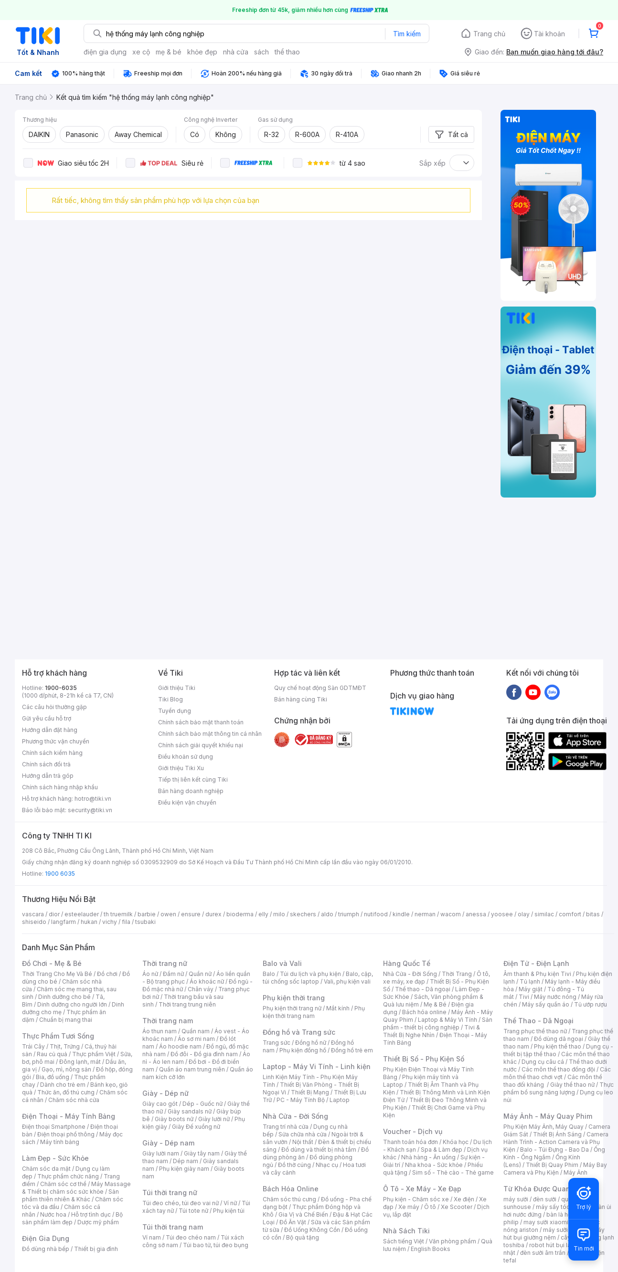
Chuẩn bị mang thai (65, 1019)
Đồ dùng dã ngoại (558, 1038)
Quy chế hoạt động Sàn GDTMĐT (320, 687)
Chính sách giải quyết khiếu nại (200, 745)
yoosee (502, 914)
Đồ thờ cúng (294, 1164)
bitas (593, 914)
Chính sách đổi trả (46, 764)
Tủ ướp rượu (590, 1004)
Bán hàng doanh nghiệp (191, 791)
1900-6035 (61, 687)
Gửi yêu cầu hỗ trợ (46, 718)
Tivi (524, 996)
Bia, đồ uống (52, 1077)
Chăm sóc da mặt (46, 1168)
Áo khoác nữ (207, 981)
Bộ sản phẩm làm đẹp (72, 1218)
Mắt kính (338, 1008)
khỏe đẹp (202, 52)
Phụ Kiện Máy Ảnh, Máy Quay (543, 1126)
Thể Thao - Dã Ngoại (538, 1021)
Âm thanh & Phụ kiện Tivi (537, 973)
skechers (303, 914)
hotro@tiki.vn (93, 798)
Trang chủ (489, 34)
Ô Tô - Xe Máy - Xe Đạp (422, 1189)
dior (54, 914)
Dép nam (185, 1161)
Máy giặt (531, 989)
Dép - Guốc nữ (202, 1103)
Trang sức (276, 1042)
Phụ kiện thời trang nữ (292, 1008)
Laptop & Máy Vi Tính (447, 1019)
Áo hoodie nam (180, 1046)
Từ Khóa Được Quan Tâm (544, 1189)
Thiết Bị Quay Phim (552, 1164)
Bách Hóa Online (291, 1189)
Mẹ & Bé (435, 1004)
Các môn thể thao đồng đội (558, 1069)
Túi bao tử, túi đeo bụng (215, 1245)
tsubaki (145, 921)
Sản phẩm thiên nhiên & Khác (70, 1195)
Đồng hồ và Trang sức (299, 1032)
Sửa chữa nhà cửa (302, 1134)
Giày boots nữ (174, 1119)
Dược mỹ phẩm (98, 1222)
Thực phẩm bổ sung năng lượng (558, 1088)
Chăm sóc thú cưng (289, 1199)
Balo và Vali (282, 963)
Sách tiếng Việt (403, 1241)
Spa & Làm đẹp (441, 1149)
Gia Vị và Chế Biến (303, 1214)
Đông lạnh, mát (80, 1061)
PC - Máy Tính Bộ (301, 1099)
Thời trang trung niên (187, 1004)
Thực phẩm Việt (94, 1054)
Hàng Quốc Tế (406, 963)
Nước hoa (53, 1214)
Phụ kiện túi (229, 1210)
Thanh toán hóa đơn (410, 1141)
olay (524, 914)
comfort (570, 914)
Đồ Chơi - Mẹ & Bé (52, 963)
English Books (430, 1248)
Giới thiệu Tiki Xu (181, 768)
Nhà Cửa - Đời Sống (295, 1116)
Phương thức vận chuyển (55, 741)
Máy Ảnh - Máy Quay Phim (547, 1116)
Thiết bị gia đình (96, 1248)
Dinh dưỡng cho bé (64, 996)
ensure (191, 914)
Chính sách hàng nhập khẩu (60, 787)
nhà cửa (235, 52)
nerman (425, 914)
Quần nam (195, 1031)
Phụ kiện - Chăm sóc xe (416, 1199)
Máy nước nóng (555, 996)
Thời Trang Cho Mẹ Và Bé (57, 973)
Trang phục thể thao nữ (535, 1031)
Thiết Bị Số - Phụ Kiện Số (423, 1059)
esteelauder (81, 914)
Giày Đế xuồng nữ (196, 1126)
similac (544, 914)
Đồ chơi (107, 973)
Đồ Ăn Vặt (292, 1222)
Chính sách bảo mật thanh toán (201, 722)
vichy (109, 921)
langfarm (63, 921)
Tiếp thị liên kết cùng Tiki (193, 779)
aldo (327, 914)
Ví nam (151, 1237)
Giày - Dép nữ (165, 1093)
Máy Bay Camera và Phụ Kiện (555, 1168)
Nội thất (302, 1141)
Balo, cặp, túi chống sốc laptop (318, 977)
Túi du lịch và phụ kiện (310, 973)
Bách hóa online (424, 1012)
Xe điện (464, 1199)
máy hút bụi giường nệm (554, 1233)
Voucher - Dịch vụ (412, 1131)
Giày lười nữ (214, 1119)
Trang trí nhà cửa (286, 1126)
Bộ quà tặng (302, 1237)
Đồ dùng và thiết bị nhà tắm (318, 1149)
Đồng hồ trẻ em (352, 1050)
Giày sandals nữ (190, 1111)
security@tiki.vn (90, 810)
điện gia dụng (105, 52)
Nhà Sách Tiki (406, 1231)
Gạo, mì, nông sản (66, 1069)
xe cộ (141, 52)
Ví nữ (230, 1203)
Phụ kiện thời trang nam (314, 1012)
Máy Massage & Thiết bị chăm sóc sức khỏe (76, 1187)
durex (213, 914)
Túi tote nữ (193, 1210)
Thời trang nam (167, 1021)
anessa (476, 914)
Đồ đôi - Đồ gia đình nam (204, 1054)
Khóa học (456, 1141)
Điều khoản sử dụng (185, 756)
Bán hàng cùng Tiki (300, 699)
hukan (89, 921)
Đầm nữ (173, 973)
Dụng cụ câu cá (543, 1061)
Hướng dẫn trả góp (48, 775)
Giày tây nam (202, 1153)
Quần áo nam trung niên (192, 1069)
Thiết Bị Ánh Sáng (557, 1134)
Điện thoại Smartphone (53, 1126)
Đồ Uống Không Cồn (312, 1229)
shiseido (34, 921)
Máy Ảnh (575, 1172)
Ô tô (430, 1206)
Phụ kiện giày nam (184, 1168)
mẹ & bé (168, 52)
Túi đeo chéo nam (191, 1237)
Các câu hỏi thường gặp (54, 706)
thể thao (287, 52)
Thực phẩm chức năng (68, 1176)
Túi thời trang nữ (169, 1192)
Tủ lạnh (530, 981)
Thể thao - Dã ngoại (422, 989)
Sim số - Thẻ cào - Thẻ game (453, 1172)
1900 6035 (60, 873)
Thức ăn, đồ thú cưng (66, 1092)
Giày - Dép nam (168, 1143)
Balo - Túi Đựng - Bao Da (554, 1149)
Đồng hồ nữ (310, 1042)
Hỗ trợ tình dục (91, 1214)
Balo (269, 973)
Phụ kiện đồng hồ (302, 1050)
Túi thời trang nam (172, 1227)
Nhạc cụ (327, 1164)
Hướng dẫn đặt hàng (49, 729)
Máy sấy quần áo (545, 1004)
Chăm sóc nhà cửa (73, 1099)
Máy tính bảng (59, 1141)
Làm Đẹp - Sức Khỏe (55, 1158)
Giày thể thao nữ (572, 1084)
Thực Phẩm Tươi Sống (58, 1036)
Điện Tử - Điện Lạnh (536, 963)
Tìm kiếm (407, 34)
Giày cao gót (160, 1103)
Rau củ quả (52, 1054)
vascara (33, 914)
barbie (147, 914)
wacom (450, 914)
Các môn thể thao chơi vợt (557, 1073)
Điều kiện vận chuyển (187, 802)
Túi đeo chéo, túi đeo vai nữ (180, 1203)
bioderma (240, 914)
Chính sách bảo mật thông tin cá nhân (210, 733)
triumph (348, 914)
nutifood (376, 914)
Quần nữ (200, 973)
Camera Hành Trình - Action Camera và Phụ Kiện (555, 1142)
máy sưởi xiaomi (565, 1229)
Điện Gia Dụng (45, 1238)
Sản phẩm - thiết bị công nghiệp (437, 1023)
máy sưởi (515, 1199)
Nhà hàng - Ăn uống (428, 1157)
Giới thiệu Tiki (176, 687)
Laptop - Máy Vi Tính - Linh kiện (317, 1066)
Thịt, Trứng (65, 1046)
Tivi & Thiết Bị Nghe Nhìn (431, 1031)
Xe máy (408, 1206)
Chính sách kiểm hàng (52, 752)
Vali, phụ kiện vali (347, 981)
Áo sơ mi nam (196, 1038)
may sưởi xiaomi (545, 1222)
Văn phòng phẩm (452, 1241)
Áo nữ (150, 973)
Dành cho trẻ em (62, 1084)
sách (261, 52)
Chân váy (200, 989)
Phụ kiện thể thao (557, 1046)
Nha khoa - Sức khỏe (434, 1164)
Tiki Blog (170, 699)
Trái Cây (33, 1046)
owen (168, 914)
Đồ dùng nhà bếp (45, 1248)
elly (263, 914)
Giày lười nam (160, 1153)
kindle (401, 914)
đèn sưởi (544, 1199)
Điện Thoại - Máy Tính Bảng (68, 1116)
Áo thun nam (159, 1031)
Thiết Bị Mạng (310, 1092)
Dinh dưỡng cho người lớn (72, 1004)
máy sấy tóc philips (563, 1206)
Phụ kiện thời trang (294, 998)
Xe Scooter (456, 1206)
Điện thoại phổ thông (66, 1134)
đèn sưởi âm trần (542, 1252)
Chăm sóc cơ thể (63, 1183)
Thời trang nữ (164, 963)
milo (279, 914)
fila (126, 921)
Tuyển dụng (174, 710)
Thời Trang (457, 973)
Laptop (340, 1099)
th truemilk (118, 914)
